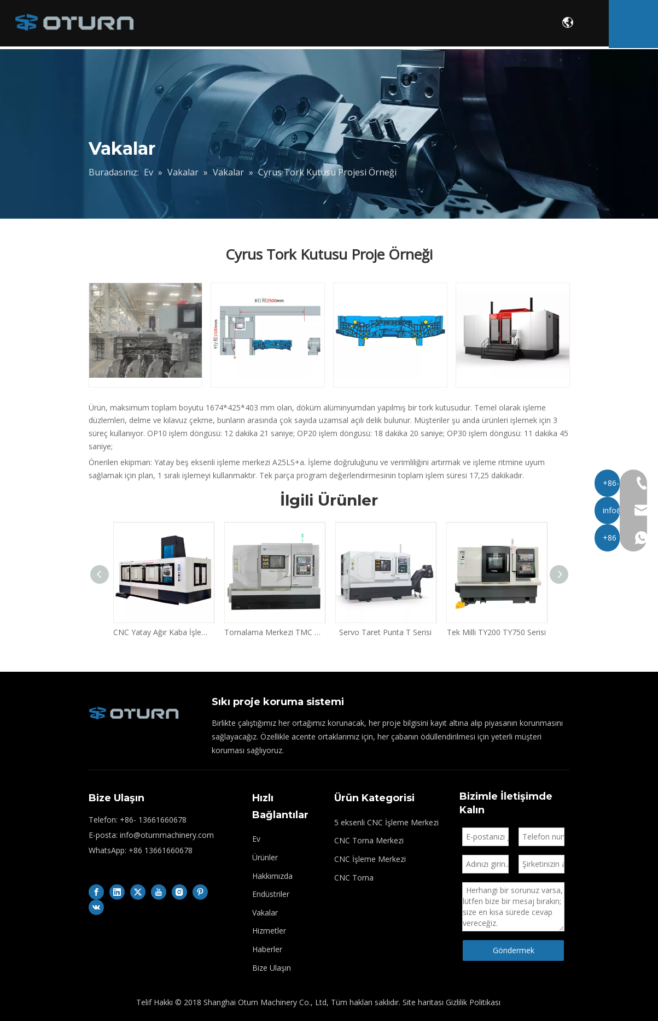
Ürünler (232, 24)
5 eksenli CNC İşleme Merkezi (386, 822)
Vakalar (438, 24)
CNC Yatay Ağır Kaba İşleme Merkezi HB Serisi (163, 632)
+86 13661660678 (161, 850)
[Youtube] (158, 892)
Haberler (267, 949)
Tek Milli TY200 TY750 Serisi (496, 632)
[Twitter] (137, 892)
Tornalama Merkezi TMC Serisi (274, 632)
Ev (189, 24)
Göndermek (513, 950)
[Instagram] (179, 892)
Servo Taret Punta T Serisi (385, 632)
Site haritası (423, 1002)
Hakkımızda (301, 24)
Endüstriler (374, 24)
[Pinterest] (200, 892)
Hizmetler (499, 24)
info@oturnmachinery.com (167, 835)
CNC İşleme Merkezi (370, 859)
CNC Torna (354, 877)
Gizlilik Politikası (473, 1002)
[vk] (96, 907)
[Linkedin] (117, 892)
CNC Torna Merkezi (369, 840)
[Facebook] (96, 892)
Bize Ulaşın (271, 968)
